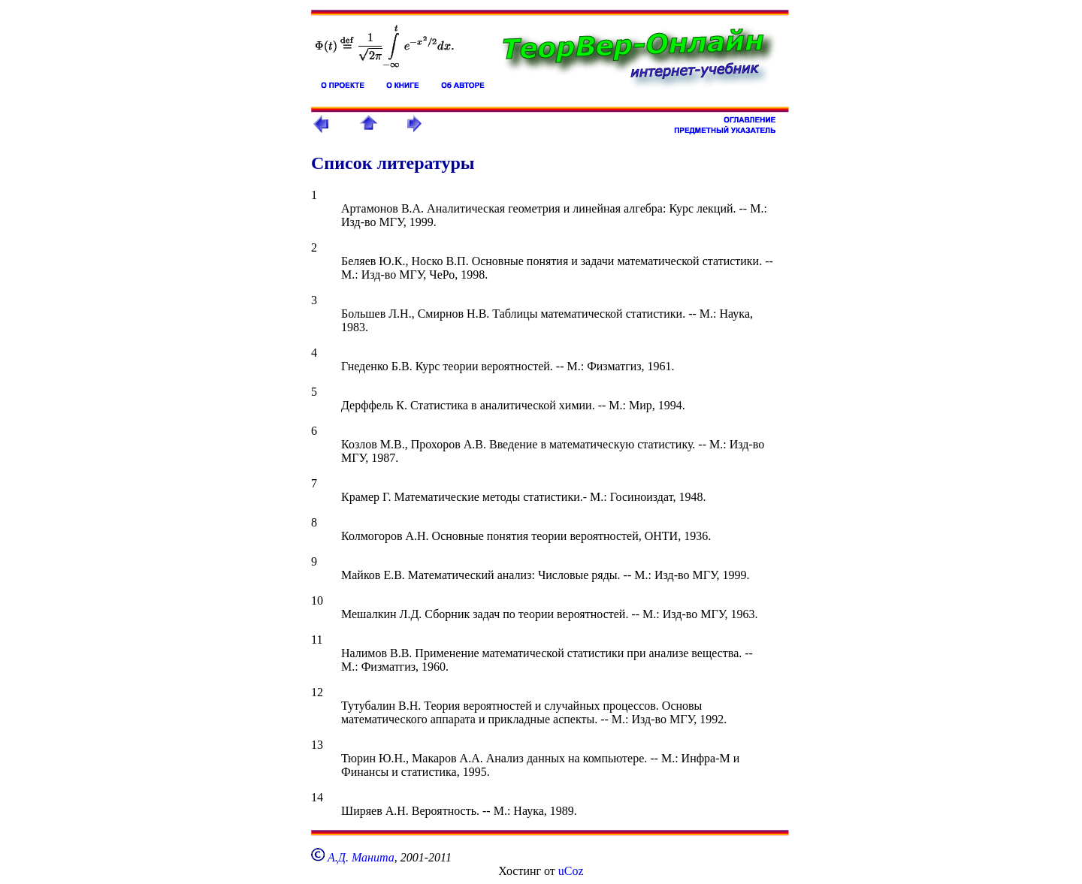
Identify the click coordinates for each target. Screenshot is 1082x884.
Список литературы (393, 163)
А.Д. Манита (361, 857)
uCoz (571, 870)
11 (316, 639)
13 (317, 744)
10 (317, 600)
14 (317, 797)
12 (317, 692)
